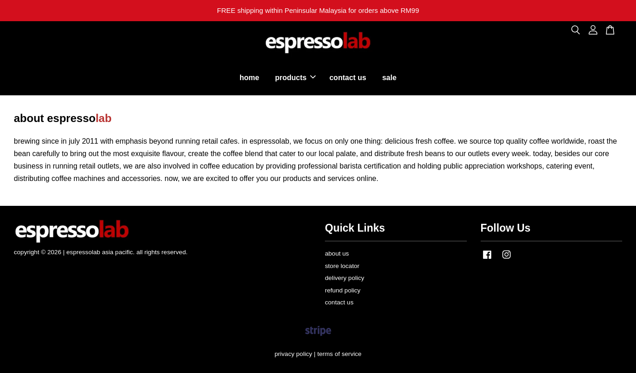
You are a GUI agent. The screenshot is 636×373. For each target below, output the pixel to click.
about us (337, 253)
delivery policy (344, 277)
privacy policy (293, 353)
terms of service (339, 353)
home (249, 78)
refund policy (342, 290)
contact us (348, 78)
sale (389, 78)
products (295, 78)
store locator (342, 265)
